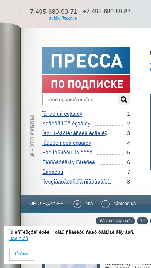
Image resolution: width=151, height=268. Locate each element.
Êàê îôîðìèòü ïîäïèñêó (67, 153)
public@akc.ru (63, 18)
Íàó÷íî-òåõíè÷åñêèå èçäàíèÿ (74, 133)
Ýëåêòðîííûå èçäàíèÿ (66, 124)
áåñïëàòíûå (118, 203)
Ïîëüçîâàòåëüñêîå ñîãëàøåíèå (76, 182)
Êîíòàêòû (52, 172)
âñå (83, 203)
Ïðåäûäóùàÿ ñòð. (115, 220)
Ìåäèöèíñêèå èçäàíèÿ (66, 143)
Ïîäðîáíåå (18, 238)
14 (142, 220)
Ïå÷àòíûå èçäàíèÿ (62, 114)
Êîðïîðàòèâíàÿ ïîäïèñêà (68, 162)
